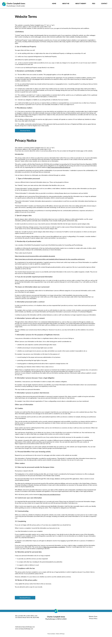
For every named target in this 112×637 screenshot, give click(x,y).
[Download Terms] (25, 130)
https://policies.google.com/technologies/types (52, 448)
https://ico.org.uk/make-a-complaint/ (54, 547)
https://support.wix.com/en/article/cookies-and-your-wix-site (33, 443)
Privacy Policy (93, 618)
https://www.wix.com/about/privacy (49, 494)
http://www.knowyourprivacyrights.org (59, 167)
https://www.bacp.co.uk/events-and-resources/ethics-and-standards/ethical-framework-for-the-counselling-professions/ (50, 259)
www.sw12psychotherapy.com (24, 628)
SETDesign (62, 633)
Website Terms (93, 616)
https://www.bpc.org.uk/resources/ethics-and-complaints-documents (35, 256)
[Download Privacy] (25, 597)
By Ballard (53, 633)
